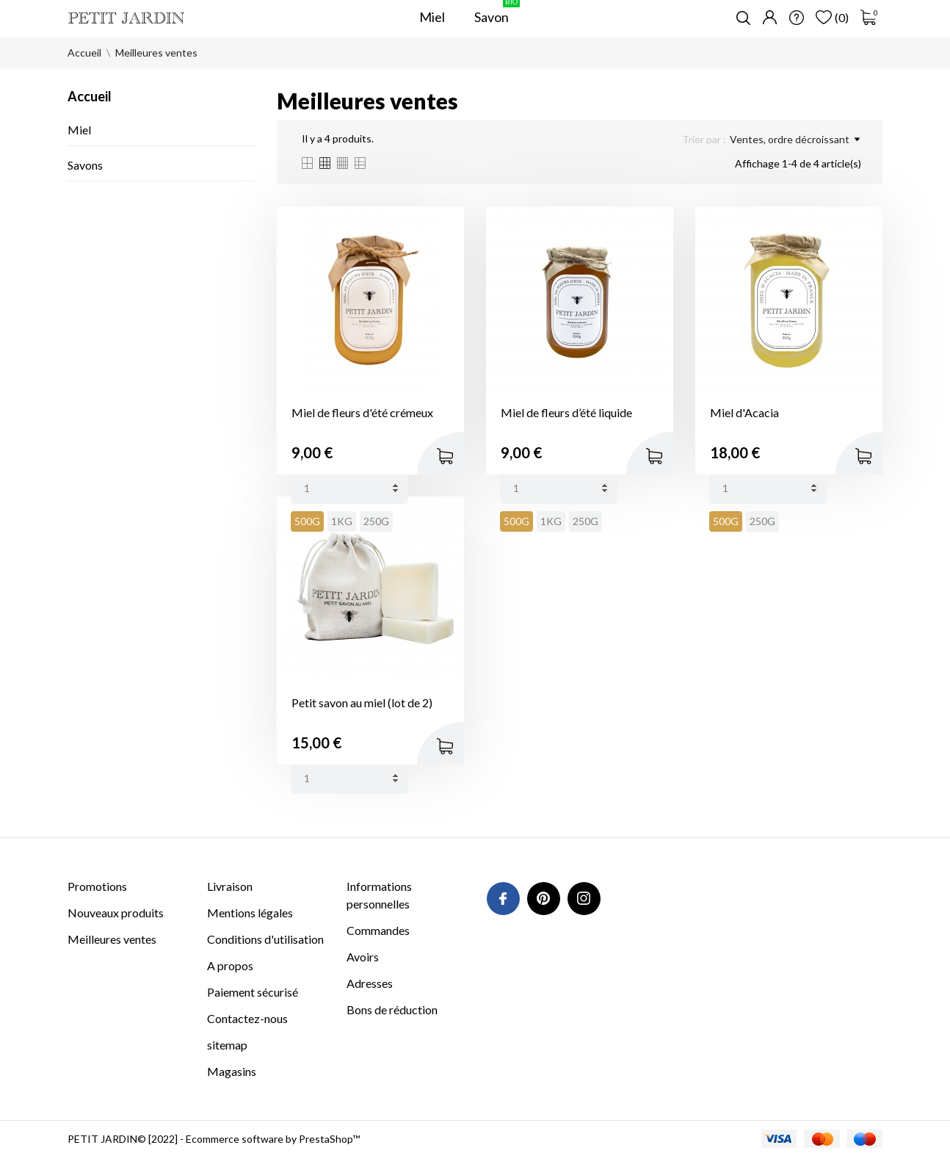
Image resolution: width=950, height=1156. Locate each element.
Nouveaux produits (116, 913)
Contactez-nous (247, 1018)
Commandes (378, 930)
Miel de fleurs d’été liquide (566, 412)
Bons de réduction (392, 1009)
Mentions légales (250, 913)
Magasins (231, 1071)
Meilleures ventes (112, 939)
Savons (85, 165)
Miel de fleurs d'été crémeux (362, 412)
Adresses (370, 983)
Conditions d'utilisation (265, 939)
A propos (230, 965)
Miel (79, 130)
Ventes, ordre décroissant (795, 139)
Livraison (230, 886)
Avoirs (363, 957)
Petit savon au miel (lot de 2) (361, 702)
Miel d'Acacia (744, 412)
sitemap (227, 1045)
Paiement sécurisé (252, 992)
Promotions (97, 886)
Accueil (90, 96)
